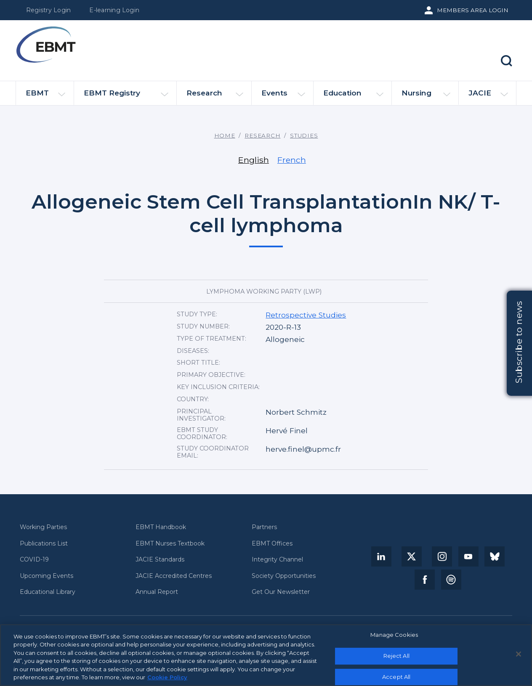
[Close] (518, 657)
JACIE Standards (160, 559)
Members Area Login (472, 10)
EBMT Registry (126, 96)
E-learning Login (114, 10)
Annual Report (157, 592)
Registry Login (48, 10)
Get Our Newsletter (281, 592)
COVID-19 (34, 559)
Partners (264, 527)
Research (214, 96)
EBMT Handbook (161, 527)
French (291, 160)
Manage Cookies (394, 638)
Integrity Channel (277, 559)
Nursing (426, 96)
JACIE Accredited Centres (174, 576)
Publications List (44, 543)
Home (224, 135)
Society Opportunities (284, 576)
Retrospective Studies (306, 314)
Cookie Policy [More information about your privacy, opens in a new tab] (167, 680)
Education (353, 96)
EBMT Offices (272, 543)
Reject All (396, 658)
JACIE (488, 96)
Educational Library (47, 592)
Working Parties (43, 527)
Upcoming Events (46, 576)
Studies (304, 135)
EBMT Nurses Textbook (170, 543)
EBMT (45, 96)
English (253, 160)
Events (283, 96)
